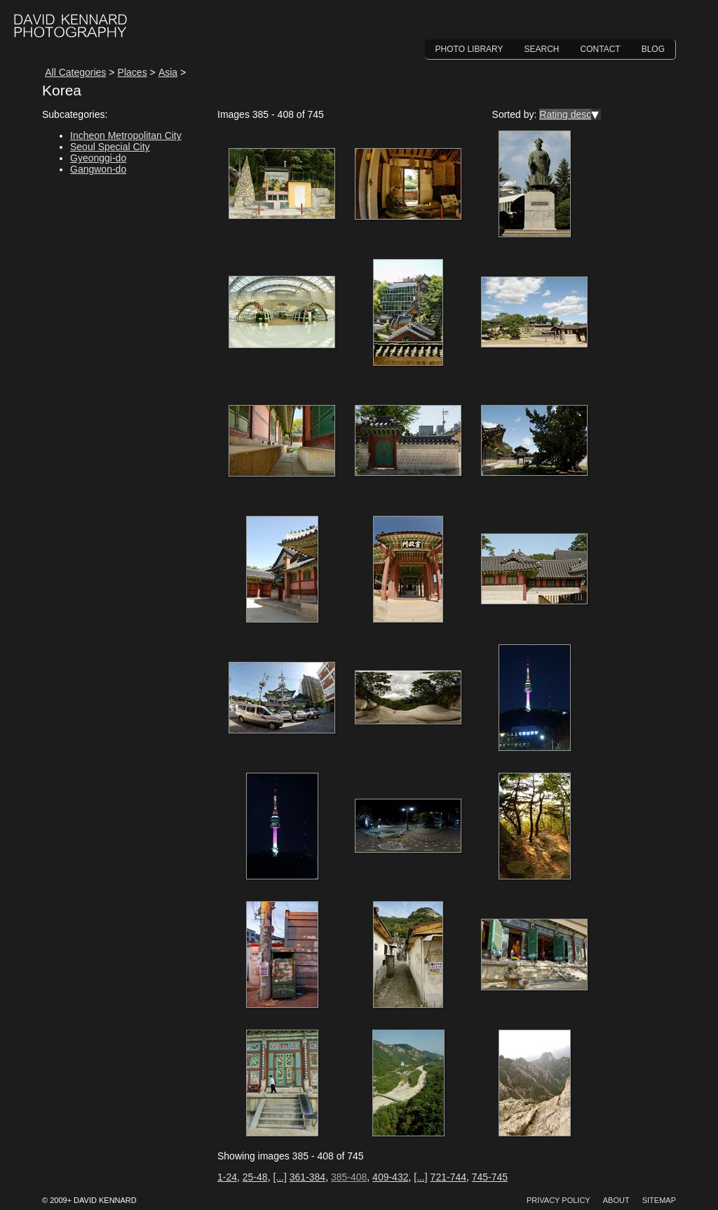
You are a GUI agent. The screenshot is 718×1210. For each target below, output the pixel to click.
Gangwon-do (98, 169)
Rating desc (565, 114)
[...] (279, 1177)
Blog (653, 49)
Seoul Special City (110, 146)
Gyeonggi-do (98, 158)
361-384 (307, 1177)
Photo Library (469, 49)
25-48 (255, 1177)
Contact (601, 49)
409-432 (390, 1177)
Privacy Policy (558, 1200)
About (616, 1200)
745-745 (490, 1177)
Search (542, 49)
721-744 (448, 1177)
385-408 (349, 1177)
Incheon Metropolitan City (126, 135)
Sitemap (659, 1200)
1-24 (227, 1177)
